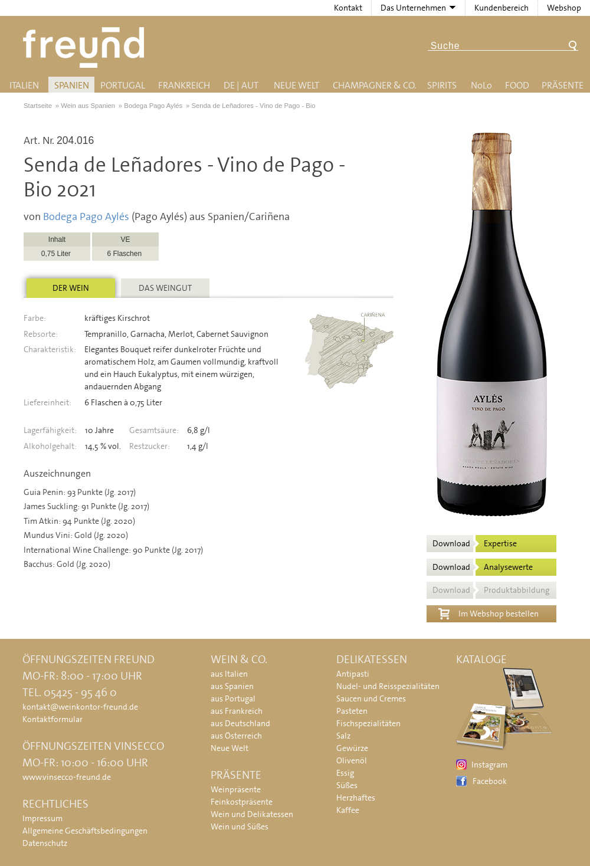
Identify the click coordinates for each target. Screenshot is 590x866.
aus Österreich (236, 735)
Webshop (564, 7)
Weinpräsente (236, 789)
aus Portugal (233, 698)
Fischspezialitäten (368, 723)
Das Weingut (165, 288)
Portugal (122, 85)
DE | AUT (241, 85)
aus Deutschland (240, 723)
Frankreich (184, 85)
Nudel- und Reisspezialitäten (388, 686)
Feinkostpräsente (242, 801)
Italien (24, 85)
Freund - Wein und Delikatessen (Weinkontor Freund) (86, 47)
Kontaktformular (52, 719)
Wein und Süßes (239, 826)
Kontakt (348, 7)
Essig (345, 772)
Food (517, 85)
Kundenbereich (501, 7)
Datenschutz (44, 843)
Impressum (42, 818)
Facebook (490, 781)
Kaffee (347, 810)
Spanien (71, 85)
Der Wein (71, 288)
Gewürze (352, 748)
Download (474, 543)
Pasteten (352, 711)
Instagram (489, 764)
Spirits (442, 85)
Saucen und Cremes (371, 698)
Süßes (347, 785)
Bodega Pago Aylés (86, 216)
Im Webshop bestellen (488, 612)
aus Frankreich (237, 711)
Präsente (563, 85)
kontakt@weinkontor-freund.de (80, 706)
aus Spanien (232, 686)
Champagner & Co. (374, 85)
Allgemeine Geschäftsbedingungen (85, 830)
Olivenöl (351, 760)
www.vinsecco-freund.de (66, 777)
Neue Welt (296, 85)
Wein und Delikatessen (252, 814)
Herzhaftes (355, 797)
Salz (343, 735)
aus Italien (229, 673)
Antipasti (352, 673)
